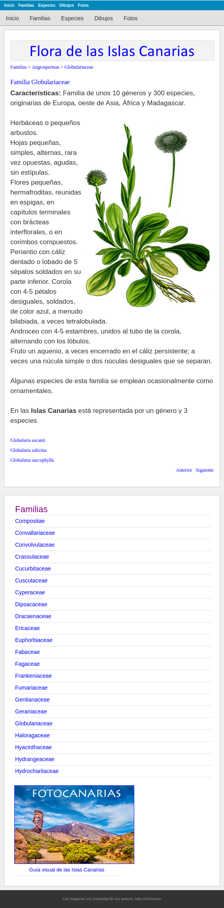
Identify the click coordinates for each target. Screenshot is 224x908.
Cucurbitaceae (33, 568)
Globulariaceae (33, 723)
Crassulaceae (32, 556)
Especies (46, 5)
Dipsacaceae (31, 604)
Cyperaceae (30, 592)
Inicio (9, 5)
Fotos (83, 5)
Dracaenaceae (33, 616)
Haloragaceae (32, 735)
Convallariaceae (35, 533)
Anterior (184, 470)
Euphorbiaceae (33, 640)
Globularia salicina (28, 450)
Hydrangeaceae (34, 759)
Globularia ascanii (27, 440)
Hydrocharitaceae (37, 771)
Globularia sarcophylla (32, 460)
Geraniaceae (31, 711)
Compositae (30, 521)
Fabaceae (27, 652)
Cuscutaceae (31, 580)
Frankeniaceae (33, 676)
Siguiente (205, 470)
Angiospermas (45, 67)
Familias (26, 5)
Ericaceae (27, 628)
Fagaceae (27, 664)
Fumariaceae (31, 687)
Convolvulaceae (35, 545)
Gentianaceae (32, 699)
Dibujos (67, 5)
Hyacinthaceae (33, 747)
